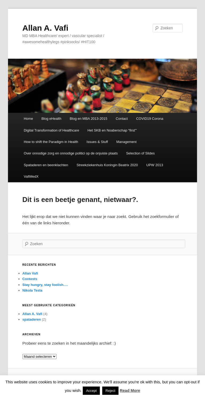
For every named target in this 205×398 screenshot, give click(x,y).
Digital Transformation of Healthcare (51, 130)
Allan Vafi (30, 273)
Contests (29, 279)
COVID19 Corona (149, 119)
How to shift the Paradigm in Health (51, 142)
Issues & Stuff (97, 142)
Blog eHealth (51, 119)
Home (28, 119)
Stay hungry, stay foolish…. (45, 285)
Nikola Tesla (32, 290)
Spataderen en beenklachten (46, 165)
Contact (122, 119)
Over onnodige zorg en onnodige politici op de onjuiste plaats (71, 153)
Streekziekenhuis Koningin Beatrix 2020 (107, 165)
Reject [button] (110, 391)
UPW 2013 (154, 165)
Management (126, 142)
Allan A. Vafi (45, 27)
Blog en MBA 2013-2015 (88, 119)
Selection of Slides (140, 153)
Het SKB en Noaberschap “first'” (112, 130)
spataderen (31, 319)
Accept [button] (91, 391)
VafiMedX (31, 176)
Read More (130, 390)
